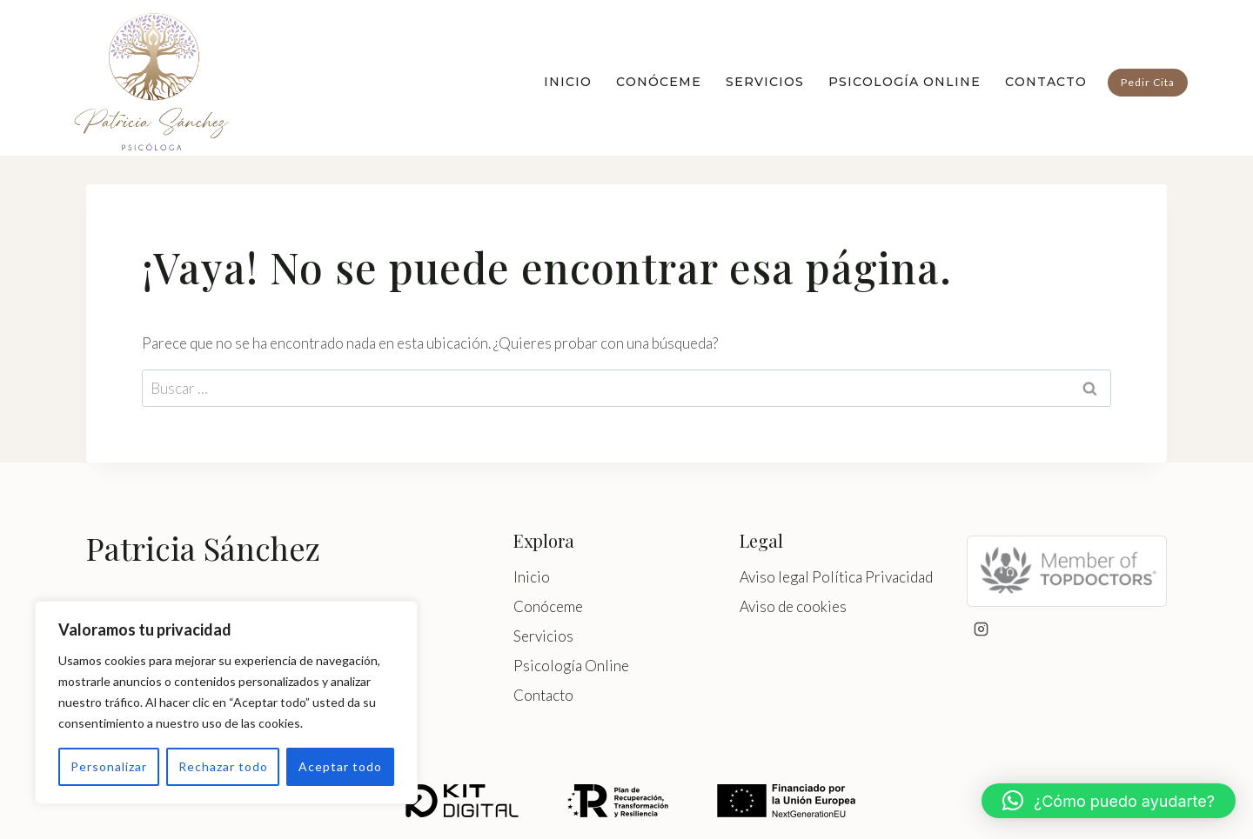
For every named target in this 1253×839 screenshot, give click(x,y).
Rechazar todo (223, 766)
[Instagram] (981, 629)
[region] (226, 702)
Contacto (1046, 82)
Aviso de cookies (793, 606)
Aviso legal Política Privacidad (836, 577)
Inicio (568, 82)
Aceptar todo (340, 766)
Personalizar (108, 766)
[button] (1109, 800)
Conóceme (658, 82)
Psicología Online (904, 82)
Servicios (765, 82)
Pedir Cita (1148, 82)
